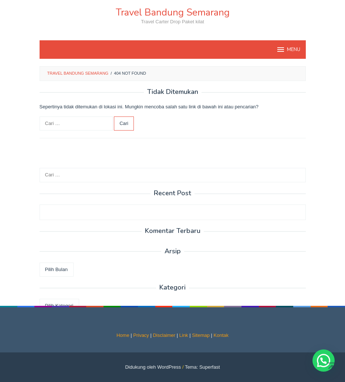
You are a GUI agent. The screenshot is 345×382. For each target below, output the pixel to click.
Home (122, 335)
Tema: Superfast (202, 367)
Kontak (221, 335)
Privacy (141, 335)
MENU (288, 49)
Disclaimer (164, 335)
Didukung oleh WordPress (153, 367)
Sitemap (201, 335)
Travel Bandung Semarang (173, 12)
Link (183, 335)
